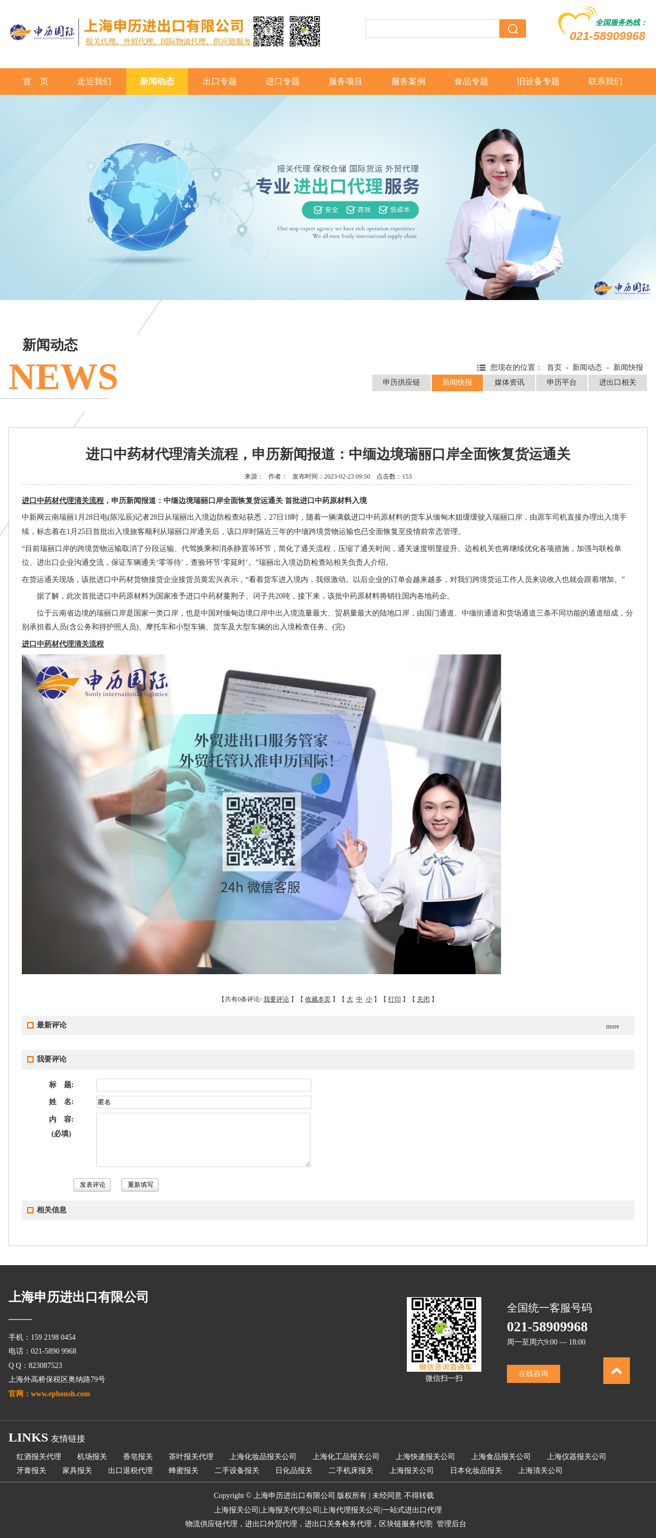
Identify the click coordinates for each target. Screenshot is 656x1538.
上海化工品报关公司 (346, 1457)
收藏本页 (318, 999)
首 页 (35, 81)
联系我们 (605, 81)
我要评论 (276, 999)
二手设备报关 (237, 1471)
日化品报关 (294, 1471)
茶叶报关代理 (191, 1457)
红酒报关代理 (39, 1457)
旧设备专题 (538, 81)
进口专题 (283, 81)
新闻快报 (457, 382)
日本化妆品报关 (476, 1471)
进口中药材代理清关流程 (63, 501)
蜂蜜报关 (184, 1471)
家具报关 (77, 1471)
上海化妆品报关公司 (263, 1457)
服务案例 (408, 81)
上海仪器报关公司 (576, 1457)
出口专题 (220, 81)
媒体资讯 (509, 382)
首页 (554, 367)
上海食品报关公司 (501, 1457)
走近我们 (94, 81)
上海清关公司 (540, 1471)
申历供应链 (401, 382)
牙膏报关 (31, 1471)
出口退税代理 (130, 1471)
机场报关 (92, 1457)
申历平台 (562, 382)
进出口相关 (617, 382)
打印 (394, 999)
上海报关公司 (411, 1471)
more (612, 1026)
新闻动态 (157, 81)
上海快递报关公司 (425, 1457)
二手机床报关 (351, 1471)
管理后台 (451, 1524)
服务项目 (346, 81)
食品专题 (471, 81)
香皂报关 (138, 1457)
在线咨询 (533, 1374)
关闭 (423, 999)
